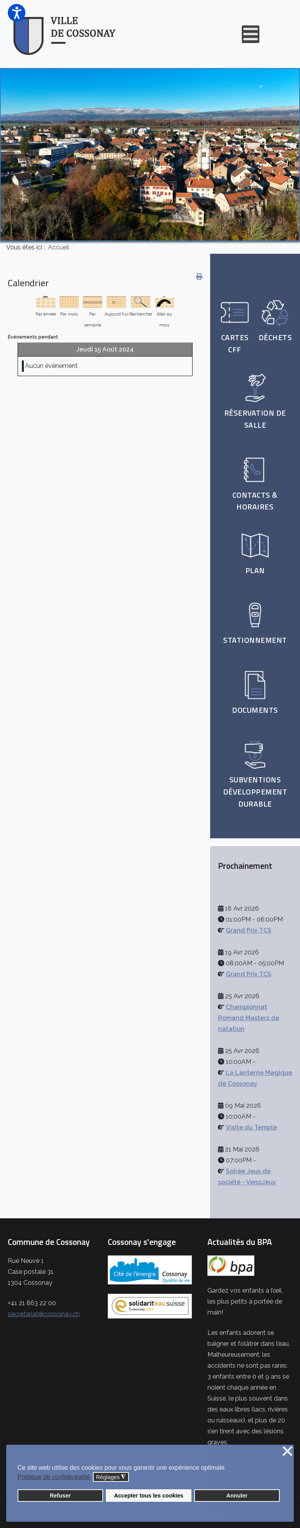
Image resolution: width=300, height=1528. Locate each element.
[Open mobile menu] (250, 34)
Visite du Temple (251, 1127)
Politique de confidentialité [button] (54, 1477)
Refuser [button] (60, 1495)
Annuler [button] (236, 1495)
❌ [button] (287, 1451)
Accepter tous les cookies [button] (149, 1495)
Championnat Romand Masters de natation (248, 1018)
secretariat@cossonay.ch (44, 1314)
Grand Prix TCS (248, 930)
